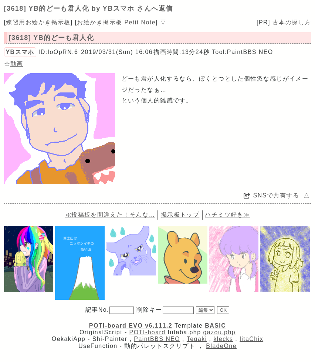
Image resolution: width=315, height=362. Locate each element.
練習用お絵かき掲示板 (38, 22)
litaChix (251, 339)
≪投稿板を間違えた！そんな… (110, 215)
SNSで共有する (271, 195)
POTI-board (147, 332)
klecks (223, 339)
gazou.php (219, 332)
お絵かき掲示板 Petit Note (116, 22)
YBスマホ (20, 52)
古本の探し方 (291, 22)
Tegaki (197, 339)
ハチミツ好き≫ (227, 215)
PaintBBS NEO (157, 339)
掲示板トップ (180, 215)
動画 (16, 64)
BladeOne (221, 346)
